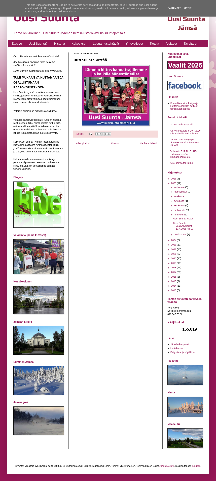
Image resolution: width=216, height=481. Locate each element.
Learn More (173, 8)
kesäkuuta (179, 205)
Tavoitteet (190, 43)
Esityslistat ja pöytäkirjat (182, 352)
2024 (174, 240)
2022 (174, 249)
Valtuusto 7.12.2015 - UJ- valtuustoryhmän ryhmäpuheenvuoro (183, 154)
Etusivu (17, 43)
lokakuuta (179, 196)
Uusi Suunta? (38, 43)
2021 (174, 254)
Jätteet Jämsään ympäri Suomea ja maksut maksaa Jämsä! (184, 142)
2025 (174, 183)
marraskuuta (181, 191)
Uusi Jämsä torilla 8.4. (182, 163)
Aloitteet (171, 43)
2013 (174, 290)
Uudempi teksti (82, 143)
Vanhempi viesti (148, 143)
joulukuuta (179, 187)
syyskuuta (179, 201)
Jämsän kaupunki (179, 344)
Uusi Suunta (46, 17)
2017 (174, 272)
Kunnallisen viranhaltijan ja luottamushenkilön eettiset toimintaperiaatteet (184, 106)
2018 (174, 267)
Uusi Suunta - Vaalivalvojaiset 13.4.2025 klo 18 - (184, 226)
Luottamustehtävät (106, 43)
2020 (174, 258)
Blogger (196, 466)
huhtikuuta (179, 214)
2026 (174, 178)
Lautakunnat (176, 348)
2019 (174, 263)
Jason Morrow (166, 466)
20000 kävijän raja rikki (182, 124)
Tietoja (154, 43)
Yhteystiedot (134, 43)
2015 (174, 281)
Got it (187, 8)
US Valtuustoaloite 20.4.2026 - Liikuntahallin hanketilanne (186, 132)
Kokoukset (78, 43)
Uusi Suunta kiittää (183, 218)
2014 (174, 285)
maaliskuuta (180, 234)
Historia (59, 43)
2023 (174, 244)
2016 (174, 276)
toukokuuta (180, 210)
